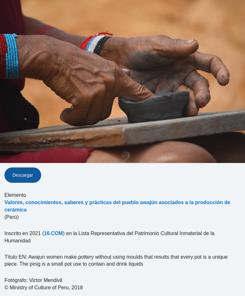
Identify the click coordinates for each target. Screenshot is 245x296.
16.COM (53, 233)
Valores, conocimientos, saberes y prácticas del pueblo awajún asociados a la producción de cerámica (117, 206)
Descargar (22, 175)
